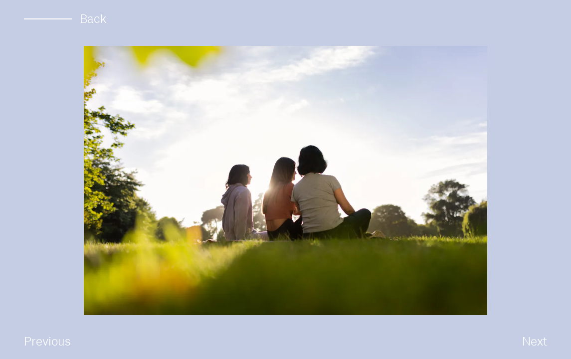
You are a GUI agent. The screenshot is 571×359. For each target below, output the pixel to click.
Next (534, 341)
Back (65, 18)
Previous (47, 341)
